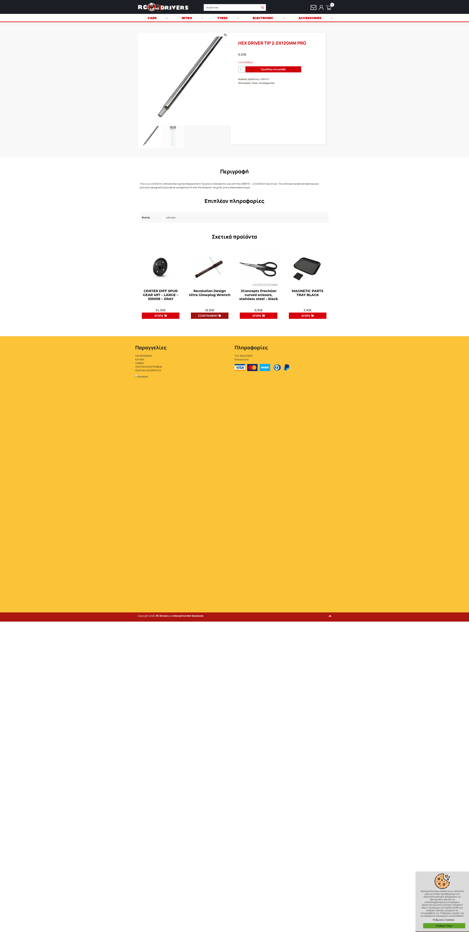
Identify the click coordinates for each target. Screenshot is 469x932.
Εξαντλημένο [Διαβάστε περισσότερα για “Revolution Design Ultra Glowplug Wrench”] (207, 315)
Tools (254, 83)
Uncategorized (266, 83)
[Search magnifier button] (262, 7)
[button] (225, 35)
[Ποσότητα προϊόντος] (241, 69)
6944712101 (246, 355)
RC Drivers (162, 393)
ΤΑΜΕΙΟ (139, 363)
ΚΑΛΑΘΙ (139, 359)
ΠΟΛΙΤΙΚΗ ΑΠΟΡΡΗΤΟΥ (148, 370)
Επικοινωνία (241, 359)
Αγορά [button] (158, 315)
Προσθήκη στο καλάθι (273, 69)
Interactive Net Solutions (188, 393)
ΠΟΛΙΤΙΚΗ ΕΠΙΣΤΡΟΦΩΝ (148, 366)
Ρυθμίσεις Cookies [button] (443, 919)
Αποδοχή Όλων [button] (444, 925)
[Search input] (232, 7)
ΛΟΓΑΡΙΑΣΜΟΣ (143, 355)
